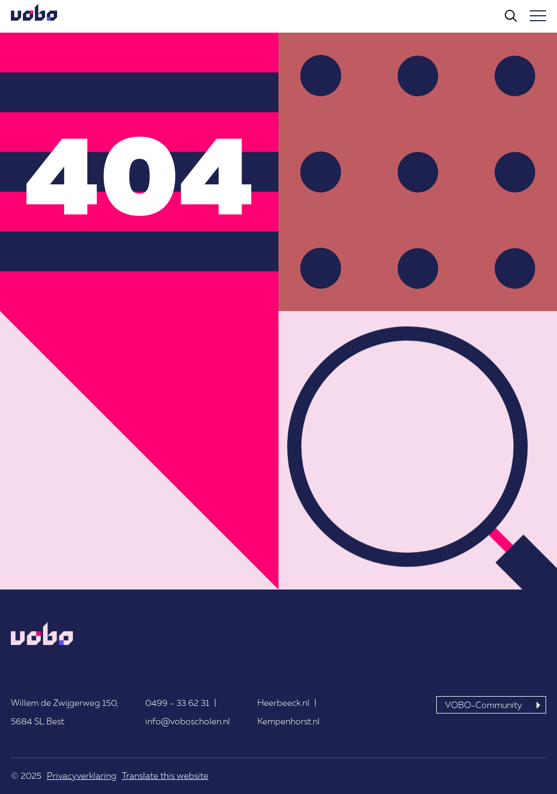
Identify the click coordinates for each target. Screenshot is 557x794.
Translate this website (165, 775)
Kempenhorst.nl (288, 721)
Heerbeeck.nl (283, 702)
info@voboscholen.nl (187, 721)
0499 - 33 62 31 (177, 702)
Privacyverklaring (81, 775)
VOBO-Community (483, 704)
